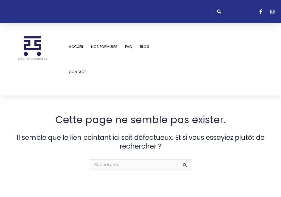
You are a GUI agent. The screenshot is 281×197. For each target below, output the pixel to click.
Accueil (76, 46)
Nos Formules (104, 46)
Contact (77, 71)
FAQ (128, 46)
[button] (219, 11)
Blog (144, 46)
